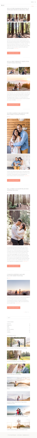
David (9, 12)
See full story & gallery (13, 53)
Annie (9, 117)
